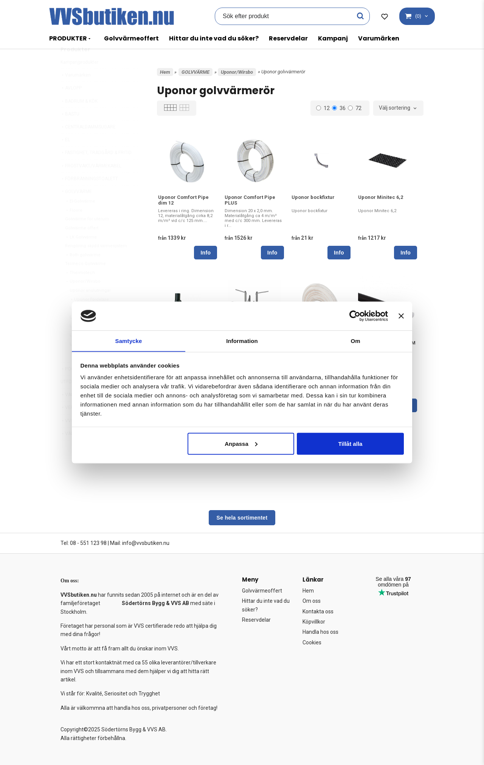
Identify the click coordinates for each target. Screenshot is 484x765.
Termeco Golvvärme (85, 281)
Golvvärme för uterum (87, 236)
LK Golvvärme (81, 255)
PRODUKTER (68, 38)
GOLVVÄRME (76, 209)
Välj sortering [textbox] (394, 108)
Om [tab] (355, 340)
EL (65, 157)
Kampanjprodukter (79, 80)
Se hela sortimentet (242, 518)
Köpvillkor (313, 622)
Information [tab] (242, 340)
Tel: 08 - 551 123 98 (83, 543)
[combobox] (398, 108)
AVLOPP (71, 106)
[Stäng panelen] (401, 315)
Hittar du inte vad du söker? (214, 38)
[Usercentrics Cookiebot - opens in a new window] (355, 315)
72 (354, 108)
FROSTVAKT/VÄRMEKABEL (90, 183)
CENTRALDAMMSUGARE (88, 144)
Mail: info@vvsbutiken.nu (139, 543)
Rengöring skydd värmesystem (96, 263)
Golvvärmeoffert (131, 38)
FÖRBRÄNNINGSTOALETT (89, 196)
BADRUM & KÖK (79, 119)
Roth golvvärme (83, 272)
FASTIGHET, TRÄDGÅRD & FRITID (96, 170)
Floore (73, 228)
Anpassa (241, 444)
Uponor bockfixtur (313, 197)
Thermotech (80, 290)
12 (323, 108)
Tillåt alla (350, 444)
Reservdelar (288, 38)
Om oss (311, 601)
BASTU (69, 132)
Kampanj (333, 38)
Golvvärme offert (81, 246)
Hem (165, 72)
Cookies (311, 642)
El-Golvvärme (80, 219)
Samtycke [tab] (128, 340)
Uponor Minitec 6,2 (380, 197)
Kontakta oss (318, 611)
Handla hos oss (320, 632)
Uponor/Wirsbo (83, 299)
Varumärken (378, 38)
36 (339, 108)
